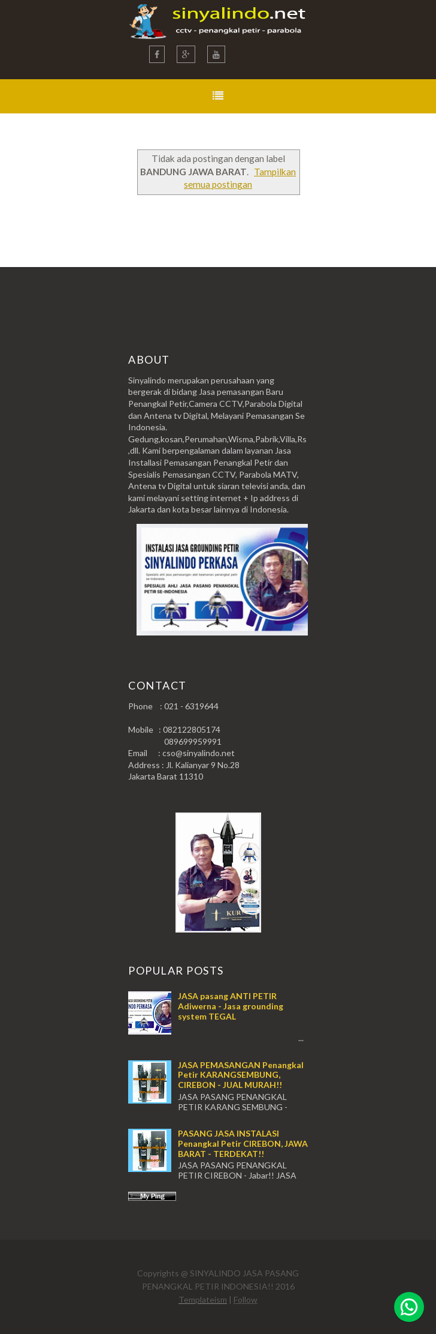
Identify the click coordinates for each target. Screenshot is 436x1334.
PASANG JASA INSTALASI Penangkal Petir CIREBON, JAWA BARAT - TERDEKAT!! (243, 1143)
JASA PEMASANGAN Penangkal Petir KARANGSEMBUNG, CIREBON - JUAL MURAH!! (241, 1075)
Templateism (202, 1299)
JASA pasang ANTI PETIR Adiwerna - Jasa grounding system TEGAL (230, 1006)
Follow (246, 1299)
